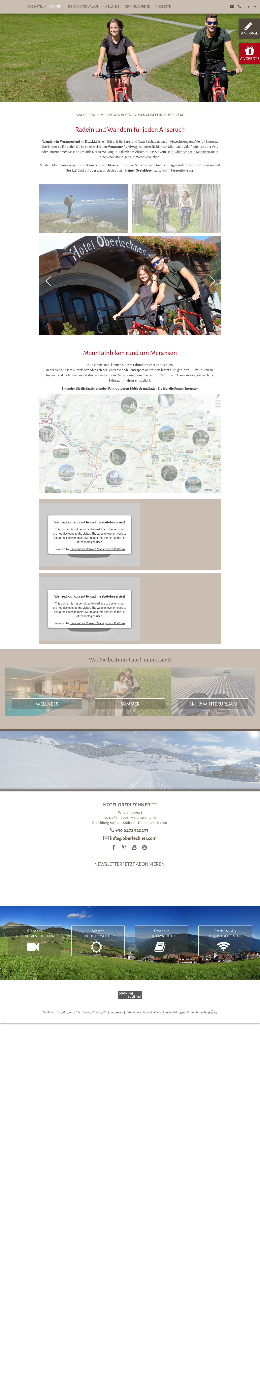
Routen (179, 389)
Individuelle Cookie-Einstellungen (164, 1012)
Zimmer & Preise (137, 6)
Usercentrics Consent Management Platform (97, 549)
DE (250, 7)
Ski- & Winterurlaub (85, 6)
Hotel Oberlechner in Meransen (188, 152)
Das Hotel (37, 6)
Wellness (112, 6)
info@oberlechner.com (133, 838)
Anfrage (249, 28)
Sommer (56, 6)
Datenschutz (133, 1012)
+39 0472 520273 (132, 830)
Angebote (163, 6)
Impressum (116, 1012)
